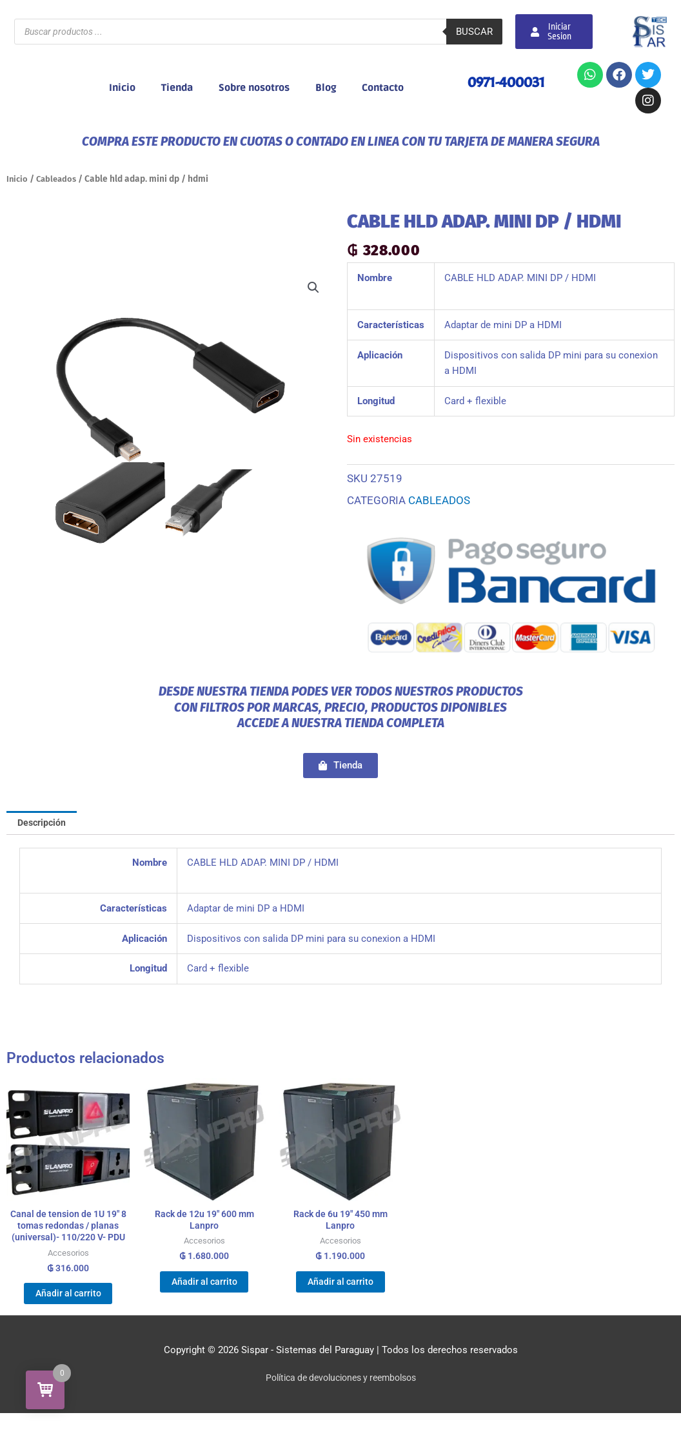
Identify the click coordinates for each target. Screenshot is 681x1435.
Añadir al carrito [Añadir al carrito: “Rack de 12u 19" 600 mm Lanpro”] (204, 1288)
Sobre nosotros (254, 87)
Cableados (59, 178)
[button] (312, 288)
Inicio (122, 87)
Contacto (383, 87)
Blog (325, 87)
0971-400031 (503, 82)
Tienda (177, 87)
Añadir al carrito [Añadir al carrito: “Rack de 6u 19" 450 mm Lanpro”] (340, 1288)
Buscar (474, 31)
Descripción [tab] (44, 823)
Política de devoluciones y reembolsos (340, 1399)
